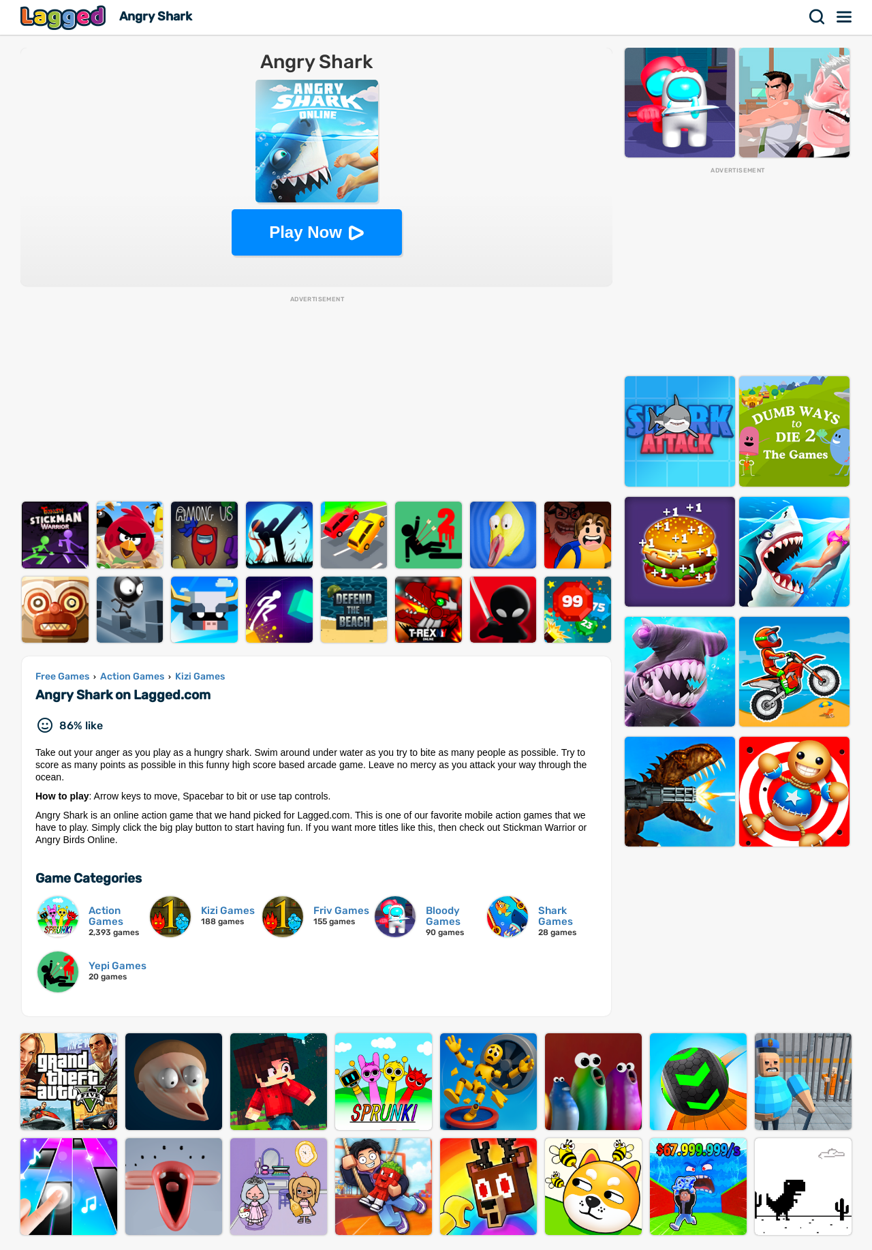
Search (817, 17)
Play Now (305, 232)
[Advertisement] (316, 399)
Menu (844, 17)
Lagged (64, 17)
